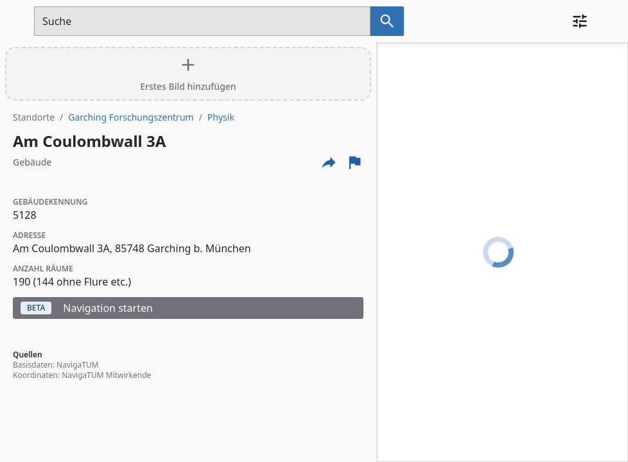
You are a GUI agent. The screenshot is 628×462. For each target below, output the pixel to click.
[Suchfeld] (202, 21)
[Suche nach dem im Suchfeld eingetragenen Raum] (387, 21)
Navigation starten (87, 308)
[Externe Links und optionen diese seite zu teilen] (329, 162)
